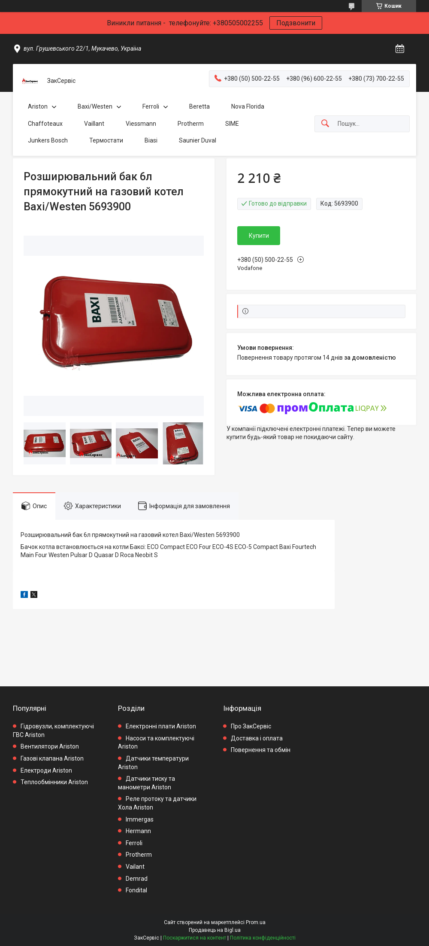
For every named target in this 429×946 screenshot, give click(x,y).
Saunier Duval (197, 140)
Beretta (199, 106)
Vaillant (94, 123)
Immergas (140, 819)
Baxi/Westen (95, 106)
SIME (232, 123)
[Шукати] (325, 123)
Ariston (38, 106)
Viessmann (141, 123)
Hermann (138, 831)
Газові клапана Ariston (52, 758)
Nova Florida (247, 106)
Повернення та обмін (260, 749)
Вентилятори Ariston (50, 746)
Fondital (136, 890)
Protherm (191, 123)
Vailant (135, 866)
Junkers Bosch (48, 140)
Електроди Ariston (46, 770)
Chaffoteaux (45, 123)
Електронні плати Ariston (161, 726)
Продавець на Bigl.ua (215, 930)
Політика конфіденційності (263, 938)
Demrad (137, 878)
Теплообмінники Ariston (54, 782)
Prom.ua (256, 922)
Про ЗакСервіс (251, 726)
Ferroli (150, 106)
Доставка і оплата (257, 738)
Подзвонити (295, 23)
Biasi (151, 140)
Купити (259, 235)
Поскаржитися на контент (194, 938)
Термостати (106, 140)
